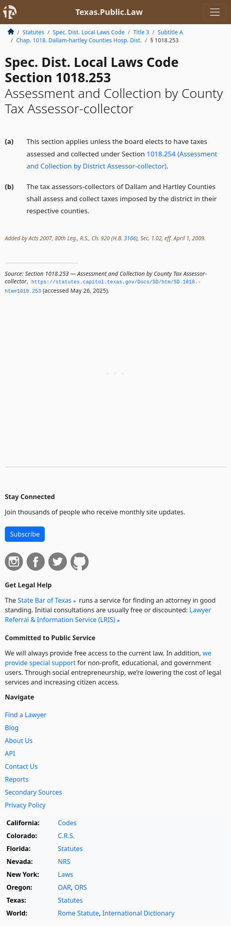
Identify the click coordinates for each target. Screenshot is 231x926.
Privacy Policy (25, 805)
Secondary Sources (33, 792)
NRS (64, 861)
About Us (19, 740)
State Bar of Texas (45, 600)
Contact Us (21, 766)
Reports (17, 779)
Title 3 (141, 32)
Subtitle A (170, 32)
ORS (80, 887)
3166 (130, 238)
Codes (67, 822)
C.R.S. (66, 835)
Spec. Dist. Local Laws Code (89, 32)
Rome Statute (78, 913)
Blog (12, 727)
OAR (64, 887)
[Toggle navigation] (215, 12)
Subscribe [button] (25, 534)
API (10, 753)
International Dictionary (138, 913)
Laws (65, 874)
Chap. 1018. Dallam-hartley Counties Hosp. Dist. (79, 40)
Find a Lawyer (25, 714)
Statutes (33, 32)
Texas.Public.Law (109, 11)
